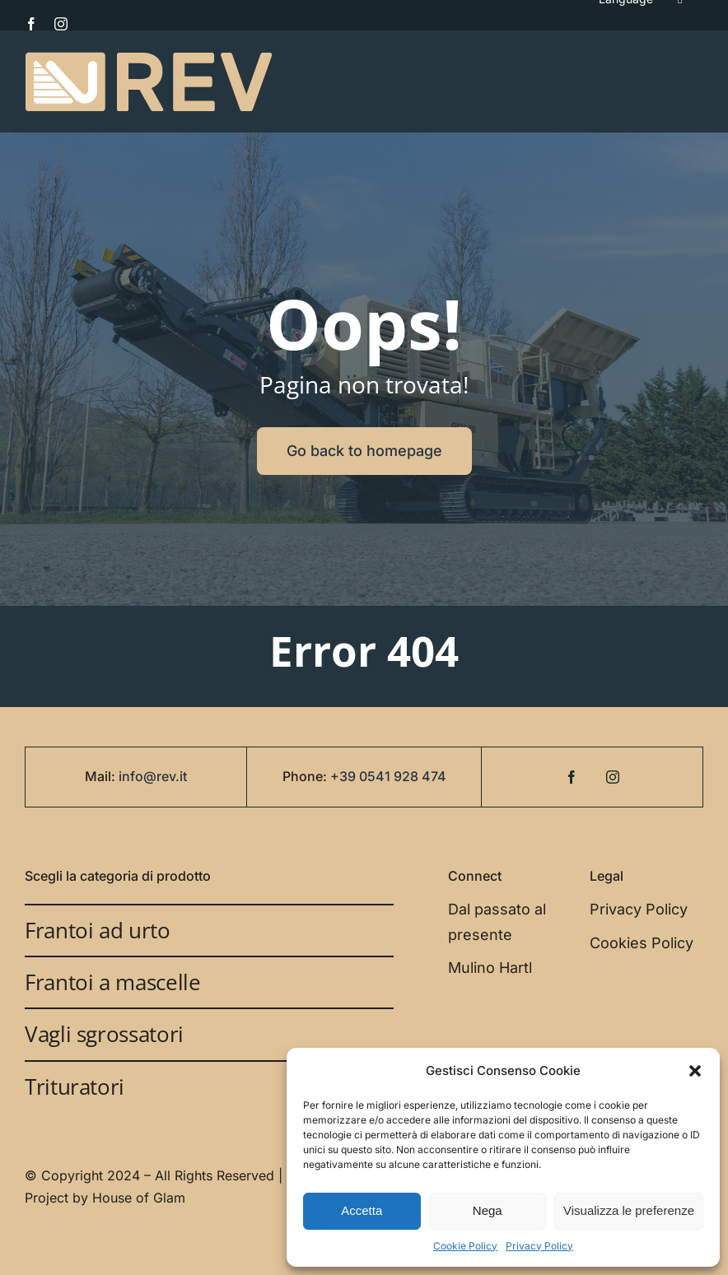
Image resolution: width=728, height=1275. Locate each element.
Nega (487, 1210)
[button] (695, 1071)
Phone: (306, 776)
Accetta (361, 1210)
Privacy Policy (539, 1246)
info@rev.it (153, 776)
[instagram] (61, 23)
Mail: (102, 776)
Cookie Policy (465, 1246)
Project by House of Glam (105, 1197)
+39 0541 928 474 (388, 776)
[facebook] (31, 23)
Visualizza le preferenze (628, 1210)
